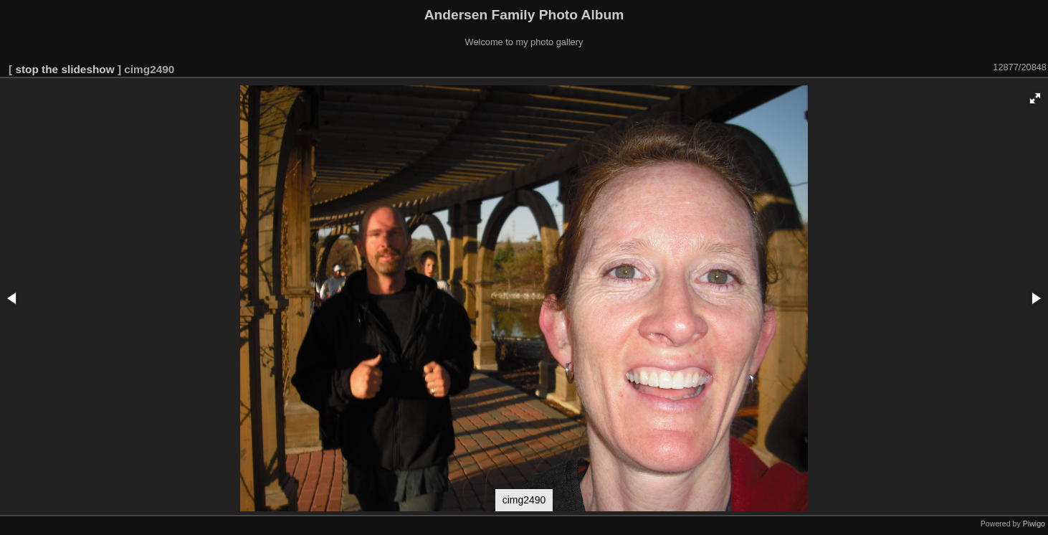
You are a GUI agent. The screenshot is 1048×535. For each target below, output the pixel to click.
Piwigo (1034, 523)
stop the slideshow (64, 69)
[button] (1035, 98)
